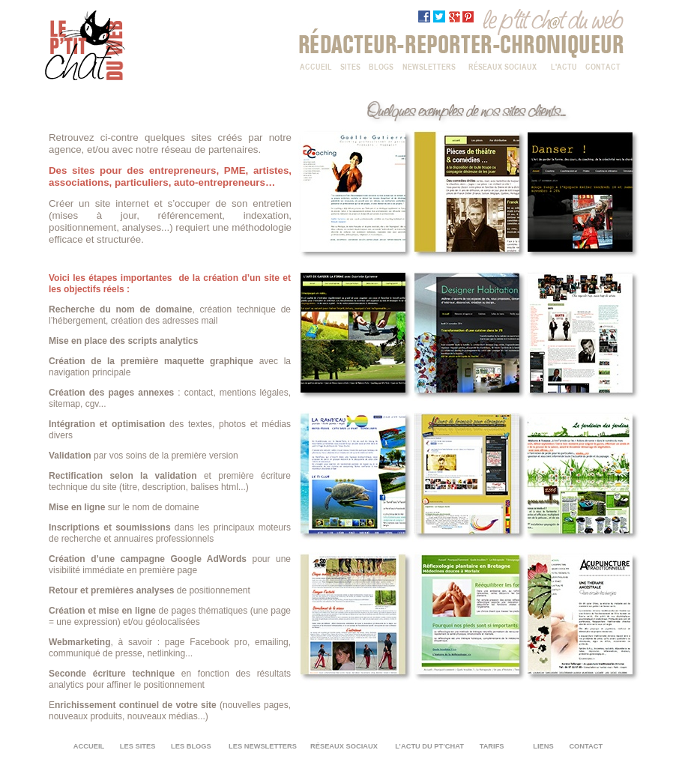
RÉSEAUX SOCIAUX (502, 65)
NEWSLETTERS (429, 65)
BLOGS (381, 65)
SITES (350, 65)
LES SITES (138, 746)
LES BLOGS (191, 746)
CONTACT (603, 65)
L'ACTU (564, 65)
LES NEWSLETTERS (264, 746)
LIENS (543, 746)
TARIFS (492, 746)
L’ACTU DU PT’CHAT (430, 746)
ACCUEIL (316, 65)
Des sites (71, 170)
